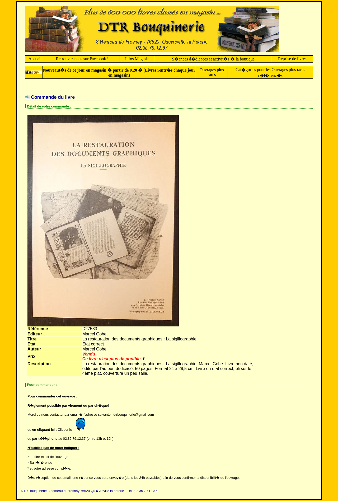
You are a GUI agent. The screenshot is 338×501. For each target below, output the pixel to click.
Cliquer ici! (73, 430)
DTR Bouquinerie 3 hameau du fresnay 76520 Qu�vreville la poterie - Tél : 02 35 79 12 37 (89, 491)
